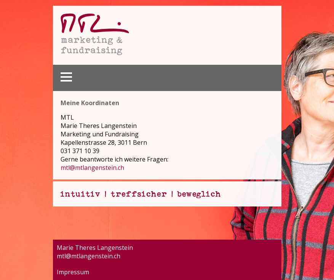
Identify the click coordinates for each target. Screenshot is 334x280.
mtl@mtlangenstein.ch (92, 167)
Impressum (73, 272)
